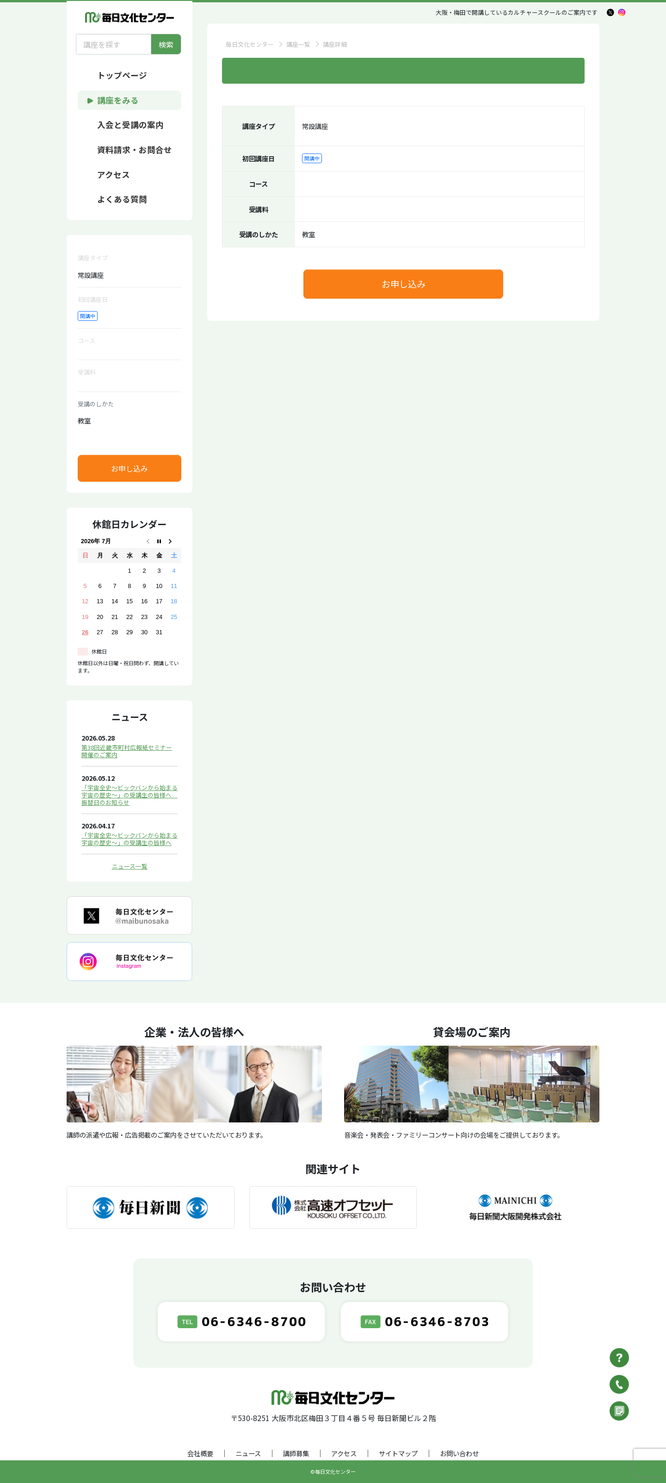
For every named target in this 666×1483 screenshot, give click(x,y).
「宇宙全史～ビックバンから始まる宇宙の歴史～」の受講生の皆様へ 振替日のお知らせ (129, 795)
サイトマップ (398, 1453)
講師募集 (296, 1453)
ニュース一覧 (130, 866)
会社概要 (200, 1453)
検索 (166, 44)
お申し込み (129, 468)
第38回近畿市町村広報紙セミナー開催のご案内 (126, 751)
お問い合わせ (459, 1453)
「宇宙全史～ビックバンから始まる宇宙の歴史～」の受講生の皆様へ (129, 839)
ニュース (248, 1453)
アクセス (344, 1453)
